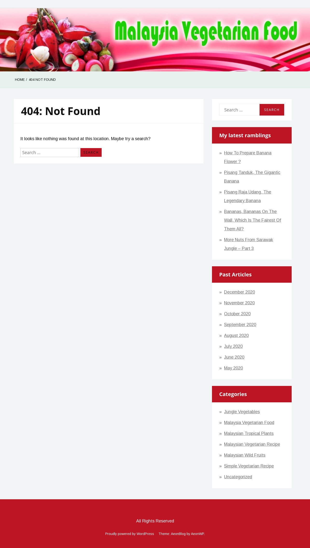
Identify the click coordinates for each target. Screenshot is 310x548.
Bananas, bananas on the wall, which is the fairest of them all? (252, 220)
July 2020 (233, 346)
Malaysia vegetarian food (249, 422)
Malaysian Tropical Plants (249, 433)
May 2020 (233, 368)
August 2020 (236, 335)
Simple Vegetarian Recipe (249, 466)
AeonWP (197, 534)
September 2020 (240, 324)
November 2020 (239, 303)
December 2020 (239, 292)
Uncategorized (238, 476)
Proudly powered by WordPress (129, 534)
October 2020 (237, 313)
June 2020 (234, 357)
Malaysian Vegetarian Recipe (252, 444)
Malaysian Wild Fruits (244, 455)
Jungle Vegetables (242, 411)
